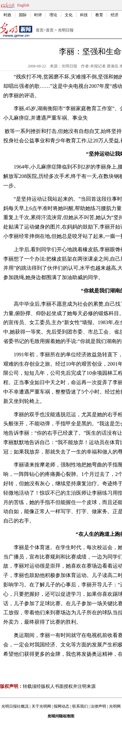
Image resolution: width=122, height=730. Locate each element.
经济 (114, 15)
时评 (38, 15)
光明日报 (66, 30)
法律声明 (98, 706)
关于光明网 (41, 706)
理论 (53, 15)
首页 (40, 30)
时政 (7, 15)
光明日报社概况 (15, 706)
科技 (84, 15)
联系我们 (80, 706)
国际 (23, 15)
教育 (99, 15)
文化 (69, 15)
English (23, 5)
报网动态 (61, 706)
